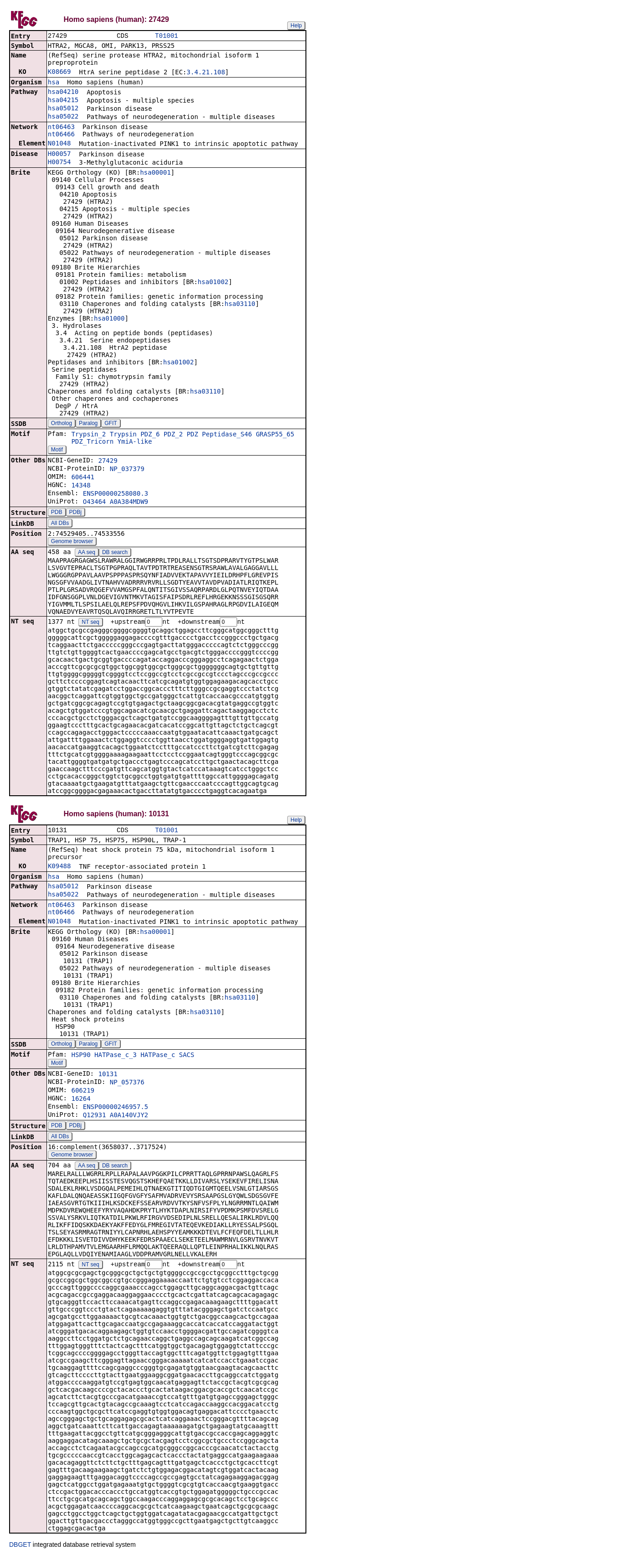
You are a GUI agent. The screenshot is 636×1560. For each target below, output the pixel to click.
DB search (115, 553)
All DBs (60, 524)
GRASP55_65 (275, 435)
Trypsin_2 (88, 435)
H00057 (59, 154)
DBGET (20, 1547)
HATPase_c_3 (115, 1057)
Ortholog (61, 424)
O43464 (94, 502)
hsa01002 (213, 282)
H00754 (59, 162)
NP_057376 (127, 1084)
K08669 (59, 72)
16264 (80, 1100)
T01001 (166, 36)
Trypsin (123, 435)
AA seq (86, 553)
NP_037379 (127, 469)
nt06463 (61, 127)
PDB (56, 513)
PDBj (75, 513)
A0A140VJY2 (129, 1117)
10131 (107, 1076)
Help (296, 25)
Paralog (88, 424)
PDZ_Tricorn (92, 442)
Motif (57, 450)
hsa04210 (63, 92)
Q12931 (94, 1117)
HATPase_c (157, 1057)
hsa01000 (109, 319)
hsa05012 (63, 109)
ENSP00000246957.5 (115, 1109)
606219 (82, 1092)
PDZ (192, 435)
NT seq (90, 623)
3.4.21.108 (205, 73)
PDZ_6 (150, 435)
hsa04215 (63, 100)
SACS (187, 1057)
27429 (107, 461)
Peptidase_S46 (227, 435)
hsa (53, 83)
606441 (82, 478)
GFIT (110, 424)
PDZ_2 (173, 435)
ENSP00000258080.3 (115, 494)
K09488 (59, 868)
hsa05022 (63, 117)
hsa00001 (155, 173)
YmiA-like (135, 442)
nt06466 (61, 135)
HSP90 (80, 1057)
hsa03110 (240, 304)
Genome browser (72, 542)
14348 (80, 486)
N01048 (59, 144)
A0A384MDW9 (129, 502)
